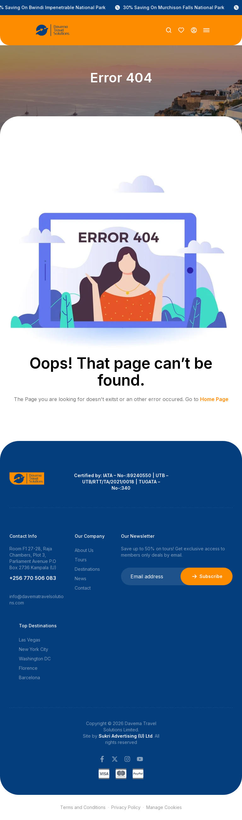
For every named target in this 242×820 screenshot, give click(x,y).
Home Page (214, 399)
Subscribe (206, 576)
